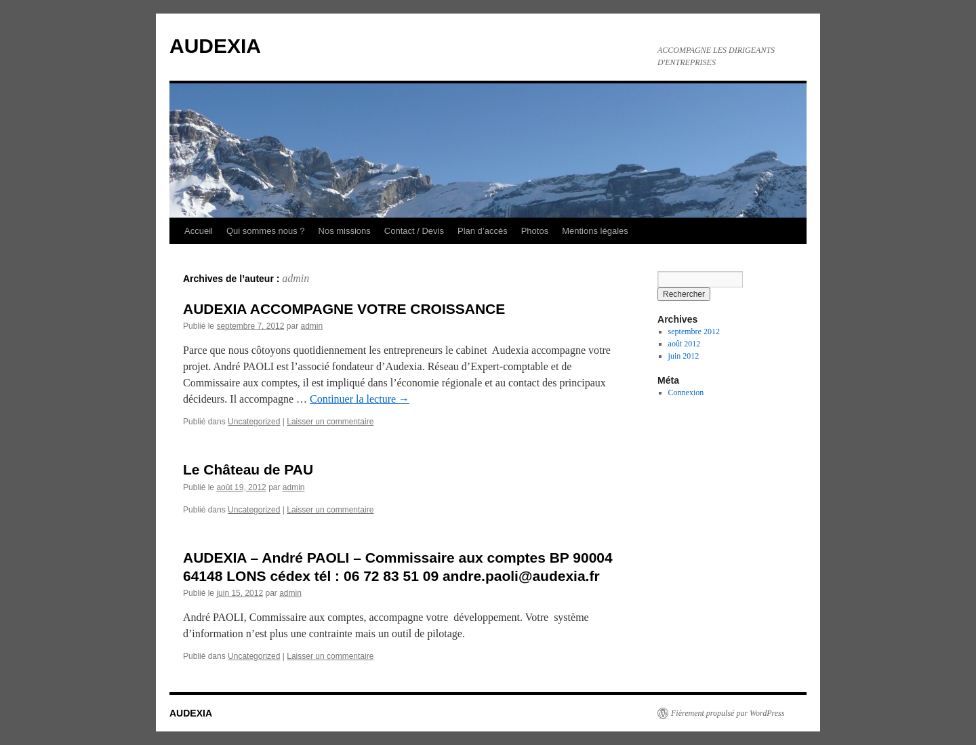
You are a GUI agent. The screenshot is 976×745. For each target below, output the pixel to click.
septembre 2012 (694, 331)
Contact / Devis (414, 231)
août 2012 (684, 343)
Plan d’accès (483, 231)
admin (295, 278)
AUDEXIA (215, 46)
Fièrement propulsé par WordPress (727, 713)
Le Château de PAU (248, 469)
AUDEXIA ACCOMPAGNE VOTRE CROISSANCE (344, 309)
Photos (534, 231)
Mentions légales (595, 231)
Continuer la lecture (359, 399)
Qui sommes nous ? (265, 231)
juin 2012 (683, 356)
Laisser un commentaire (330, 421)
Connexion (686, 392)
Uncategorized (254, 421)
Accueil (198, 231)
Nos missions (345, 231)
